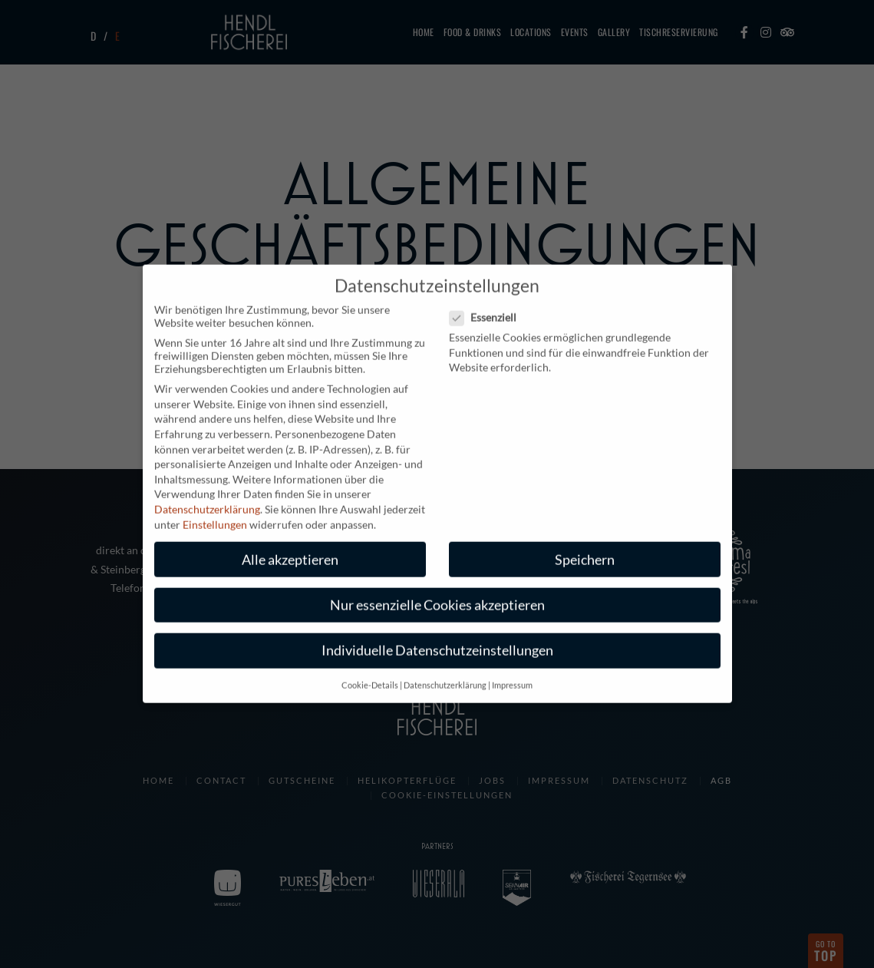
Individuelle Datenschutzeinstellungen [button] (437, 637)
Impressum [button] (512, 673)
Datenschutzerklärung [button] (445, 673)
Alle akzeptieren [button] (290, 547)
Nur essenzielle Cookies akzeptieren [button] (437, 592)
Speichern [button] (585, 547)
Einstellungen (215, 511)
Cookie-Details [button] (369, 673)
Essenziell (487, 305)
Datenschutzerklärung (207, 496)
